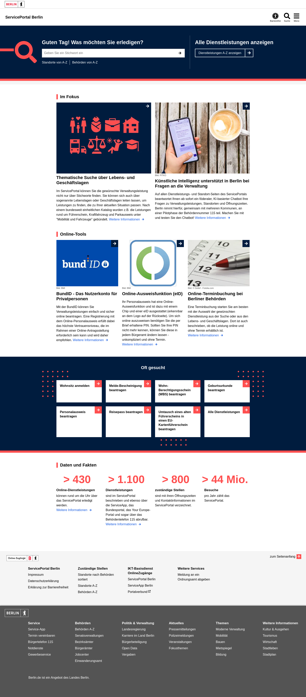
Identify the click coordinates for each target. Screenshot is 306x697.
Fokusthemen (178, 648)
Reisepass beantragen (126, 412)
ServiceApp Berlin (140, 585)
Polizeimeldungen (181, 635)
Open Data (129, 648)
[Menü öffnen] (296, 17)
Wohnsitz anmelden (75, 385)
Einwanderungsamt (88, 660)
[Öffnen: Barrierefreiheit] (275, 17)
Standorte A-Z (87, 585)
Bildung (221, 654)
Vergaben (129, 654)
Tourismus (270, 635)
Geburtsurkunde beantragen (220, 388)
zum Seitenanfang (282, 556)
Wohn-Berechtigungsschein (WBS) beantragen (175, 390)
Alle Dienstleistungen (224, 412)
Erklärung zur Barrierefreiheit (48, 587)
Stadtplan (269, 654)
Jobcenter (82, 654)
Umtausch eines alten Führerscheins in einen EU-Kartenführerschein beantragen (175, 420)
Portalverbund (138, 591)
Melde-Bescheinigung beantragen (125, 388)
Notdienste (35, 648)
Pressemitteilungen (182, 629)
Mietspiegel (224, 648)
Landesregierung (134, 629)
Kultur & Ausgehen (276, 629)
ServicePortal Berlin (142, 579)
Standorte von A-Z (54, 62)
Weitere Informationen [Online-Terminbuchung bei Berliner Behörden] (204, 335)
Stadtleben (270, 648)
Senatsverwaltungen (89, 635)
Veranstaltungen (180, 642)
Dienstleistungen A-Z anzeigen (219, 53)
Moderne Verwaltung (230, 629)
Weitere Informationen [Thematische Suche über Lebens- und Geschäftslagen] (125, 219)
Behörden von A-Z (85, 62)
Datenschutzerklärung (43, 581)
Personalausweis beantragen (73, 414)
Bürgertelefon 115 (40, 642)
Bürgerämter (84, 648)
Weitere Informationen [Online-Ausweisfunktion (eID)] (138, 344)
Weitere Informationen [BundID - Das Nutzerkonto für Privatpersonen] (89, 340)
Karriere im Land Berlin (138, 635)
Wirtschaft (270, 642)
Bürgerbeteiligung (134, 642)
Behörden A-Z (87, 592)
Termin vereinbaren (41, 635)
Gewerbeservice (39, 654)
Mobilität (222, 635)
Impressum (36, 574)
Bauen (220, 642)
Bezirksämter (84, 642)
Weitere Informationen (72, 510)
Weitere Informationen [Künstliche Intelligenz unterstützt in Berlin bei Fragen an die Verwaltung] (211, 217)
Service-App (36, 629)
